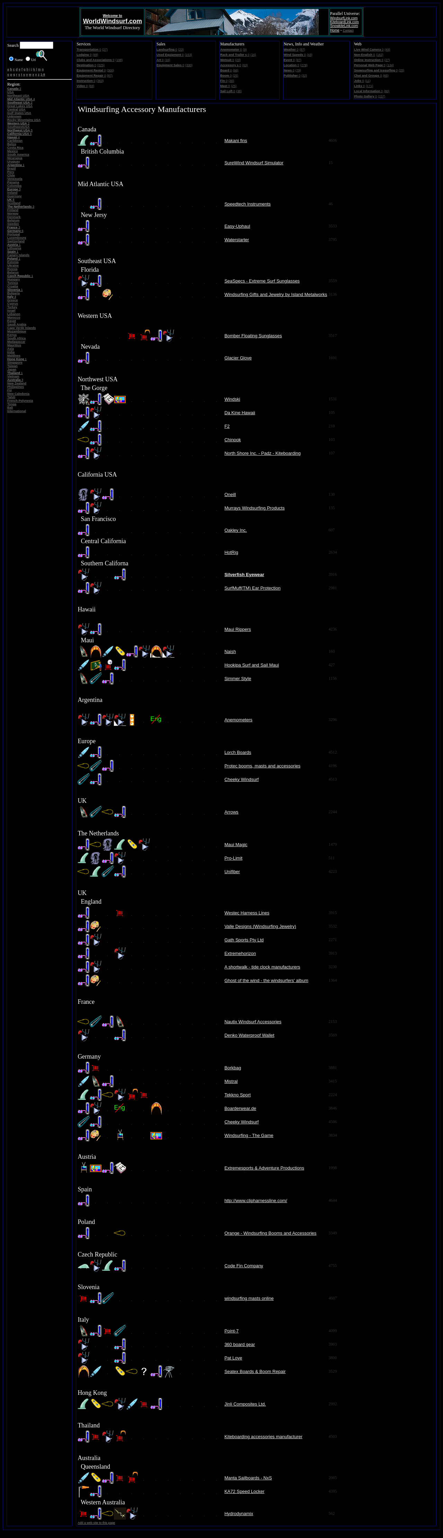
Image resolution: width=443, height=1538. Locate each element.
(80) (386, 91)
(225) (101, 65)
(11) (367, 80)
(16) (167, 60)
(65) (385, 75)
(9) (245, 49)
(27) (105, 49)
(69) (95, 55)
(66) (235, 70)
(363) (99, 80)
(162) (379, 55)
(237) (381, 96)
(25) (235, 75)
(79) (298, 70)
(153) (188, 55)
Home (335, 30)
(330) (188, 65)
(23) (181, 49)
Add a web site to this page (96, 1522)
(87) (109, 75)
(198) (119, 60)
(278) (304, 65)
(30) (231, 80)
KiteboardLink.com (344, 22)
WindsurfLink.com (344, 18)
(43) (309, 55)
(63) (245, 65)
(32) (304, 75)
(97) (298, 60)
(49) (387, 49)
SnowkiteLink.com (344, 26)
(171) (369, 86)
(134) (390, 65)
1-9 (42, 74)
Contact (348, 30)
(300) (110, 70)
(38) (239, 91)
